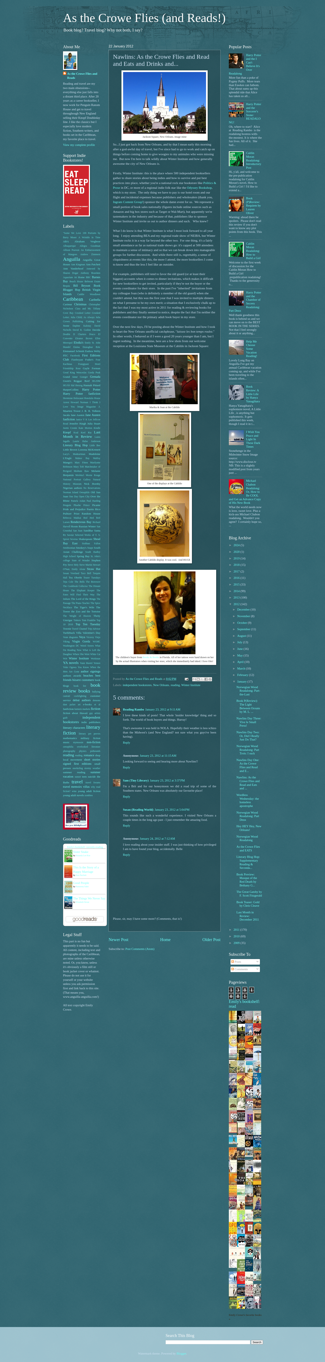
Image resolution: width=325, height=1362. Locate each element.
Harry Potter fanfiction (81, 393)
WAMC (96, 641)
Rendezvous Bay (81, 522)
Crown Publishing (73, 321)
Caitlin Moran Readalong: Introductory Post (253, 160)
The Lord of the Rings (83, 598)
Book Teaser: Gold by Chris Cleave (248, 904)
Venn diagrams (70, 637)
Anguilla (71, 259)
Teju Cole (68, 582)
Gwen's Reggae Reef (76, 380)
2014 (237, 591)
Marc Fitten (81, 462)
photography (69, 751)
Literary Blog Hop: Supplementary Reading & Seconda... (248, 862)
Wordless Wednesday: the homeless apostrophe (247, 800)
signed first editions (77, 763)
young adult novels (73, 795)
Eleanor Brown (83, 338)
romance (89, 755)
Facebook (75, 355)
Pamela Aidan (78, 501)
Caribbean (73, 299)
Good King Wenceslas (74, 372)
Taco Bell (86, 573)
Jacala (66, 415)
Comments (239, 969)
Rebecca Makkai (72, 518)
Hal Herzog (76, 385)
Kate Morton (85, 428)
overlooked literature (88, 746)
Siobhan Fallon (91, 543)
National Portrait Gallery (77, 479)
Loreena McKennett (89, 449)
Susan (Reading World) (138, 809)
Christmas (80, 304)
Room (74, 526)
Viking (66, 641)
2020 (237, 551)
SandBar (88, 530)
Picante (96, 505)
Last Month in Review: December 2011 (247, 916)
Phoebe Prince (82, 505)
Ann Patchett (93, 264)
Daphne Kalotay (82, 326)
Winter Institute (190, 685)
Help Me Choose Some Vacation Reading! (251, 349)
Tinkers (77, 620)
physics (82, 751)
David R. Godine (82, 330)
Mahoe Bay (82, 458)
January (242, 681)
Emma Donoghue (83, 347)
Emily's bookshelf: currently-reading (85, 847)
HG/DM (96, 381)
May (240, 655)
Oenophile (84, 492)
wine (74, 791)
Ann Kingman (78, 264)
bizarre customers (83, 680)
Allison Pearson (71, 250)
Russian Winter (87, 526)
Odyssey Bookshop (199, 187)
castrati (66, 696)
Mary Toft (78, 466)
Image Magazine (86, 406)
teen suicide (89, 776)
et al (97, 704)
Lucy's (66, 454)
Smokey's (81, 547)
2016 (237, 577)
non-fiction (93, 742)
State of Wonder (81, 560)
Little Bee (95, 445)
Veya (82, 637)
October (242, 622)
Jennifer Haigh (77, 423)
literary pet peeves (89, 733)
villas (86, 786)
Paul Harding (93, 501)
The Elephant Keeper (83, 590)
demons (96, 700)
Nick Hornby (92, 483)
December (243, 609)
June (240, 648)
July (240, 642)
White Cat (95, 654)
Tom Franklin (89, 620)
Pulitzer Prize (71, 513)
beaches (88, 675)
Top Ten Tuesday (87, 624)
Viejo (97, 637)
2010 (237, 936)
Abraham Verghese (87, 241)
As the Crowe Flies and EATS (248, 848)
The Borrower (93, 582)
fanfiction (68, 708)
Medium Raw (81, 471)
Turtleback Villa (72, 632)
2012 (237, 604)
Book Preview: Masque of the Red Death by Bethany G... (246, 880)
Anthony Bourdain (90, 273)
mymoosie (78, 742)
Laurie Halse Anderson (86, 441)
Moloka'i (79, 475)
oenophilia (68, 746)
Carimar (67, 304)
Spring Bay (83, 556)
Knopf (67, 432)
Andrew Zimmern (90, 254)
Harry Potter (91, 389)
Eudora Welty (92, 351)
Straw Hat (93, 569)
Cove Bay (68, 313)
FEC (65, 355)
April (240, 662)
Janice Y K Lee (84, 419)
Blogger (181, 1353)
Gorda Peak (94, 372)
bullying (96, 691)
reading (175, 685)
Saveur (70, 535)
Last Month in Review (81, 434)
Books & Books (151, 657)
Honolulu (88, 398)
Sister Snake (80, 852)
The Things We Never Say (89, 898)
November (244, 616)
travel (77, 781)
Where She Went (81, 654)
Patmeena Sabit (82, 886)
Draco (92, 334)
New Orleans (161, 685)
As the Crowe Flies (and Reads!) (144, 18)
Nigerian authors (72, 487)
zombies (89, 795)
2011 (237, 929)
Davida (96, 329)
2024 (237, 545)
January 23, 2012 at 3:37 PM (167, 780)
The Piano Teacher (81, 603)
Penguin (67, 505)
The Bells (79, 582)
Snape (90, 548)
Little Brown (70, 449)
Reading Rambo (133, 709)
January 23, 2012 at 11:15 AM (158, 755)
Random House (91, 513)
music (66, 742)
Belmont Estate (92, 281)
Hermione (68, 398)
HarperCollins (71, 389)
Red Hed (88, 518)
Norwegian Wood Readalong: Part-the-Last (248, 690)
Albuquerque (69, 246)
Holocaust (79, 398)
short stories (92, 759)
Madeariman (79, 454)
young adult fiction (89, 791)
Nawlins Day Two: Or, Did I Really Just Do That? (248, 736)
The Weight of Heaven (77, 616)
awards (77, 675)
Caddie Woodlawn (88, 294)
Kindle (97, 428)
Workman (95, 658)
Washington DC (71, 645)
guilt (65, 717)
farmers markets (82, 709)
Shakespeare (85, 539)
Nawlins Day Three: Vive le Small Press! (248, 722)
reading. (79, 755)
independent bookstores (137, 685)
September (244, 629)
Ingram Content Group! (128, 202)
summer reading (74, 772)
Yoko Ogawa (69, 667)
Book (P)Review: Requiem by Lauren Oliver (253, 206)
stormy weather (92, 768)
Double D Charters (74, 334)
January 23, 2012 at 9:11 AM (162, 709)
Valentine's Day (91, 632)
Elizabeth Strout (82, 902)
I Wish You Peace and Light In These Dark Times (253, 439)
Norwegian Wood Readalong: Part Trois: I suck (247, 749)
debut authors (82, 700)
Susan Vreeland (71, 573)
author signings (90, 671)
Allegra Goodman (90, 246)
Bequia (66, 286)
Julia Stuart (93, 423)
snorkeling (78, 768)
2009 (237, 943)
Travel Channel (79, 629)
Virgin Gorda (81, 641)
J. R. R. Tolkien (91, 410)
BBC (88, 277)
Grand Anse (70, 376)
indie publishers (90, 722)
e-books (87, 704)
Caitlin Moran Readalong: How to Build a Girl (253, 251)
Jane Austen (77, 415)
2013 (237, 597)
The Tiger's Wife (84, 607)
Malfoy (96, 458)
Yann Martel (86, 663)
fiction (95, 709)
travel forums (93, 782)
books (84, 691)
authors (67, 675)
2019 (237, 558)
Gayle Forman (91, 368)
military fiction (90, 738)
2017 (237, 571)
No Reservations (92, 488)
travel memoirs (72, 786)
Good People (81, 883)
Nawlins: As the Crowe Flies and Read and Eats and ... (248, 783)
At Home (79, 277)
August (242, 635)
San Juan (77, 530)
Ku (89, 432)
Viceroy (90, 637)
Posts (236, 961)
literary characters (74, 727)
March (241, 668)
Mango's (67, 462)
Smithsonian (69, 548)
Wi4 (65, 658)
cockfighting (80, 696)
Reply (126, 742)
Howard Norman (79, 402)
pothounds (95, 751)
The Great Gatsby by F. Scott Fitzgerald (249, 893)
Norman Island (70, 492)
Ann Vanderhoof (73, 268)
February (243, 675)
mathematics (70, 738)
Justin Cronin (70, 428)
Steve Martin (85, 565)
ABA (66, 241)
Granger (84, 377)
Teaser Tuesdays (91, 577)
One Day (73, 496)
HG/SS (66, 385)
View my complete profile (79, 145)
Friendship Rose (72, 368)
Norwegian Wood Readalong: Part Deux (247, 816)
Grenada (95, 376)
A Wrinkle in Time (89, 237)
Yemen (96, 663)
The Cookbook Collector (75, 586)
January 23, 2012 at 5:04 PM (172, 809)
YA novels (71, 663)
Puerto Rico (93, 509)
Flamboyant (77, 359)
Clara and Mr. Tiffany (87, 308)
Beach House (76, 281)
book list (80, 686)
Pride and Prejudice (74, 509)
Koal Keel (79, 432)
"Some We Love (72, 233)
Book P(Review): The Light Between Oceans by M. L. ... (248, 706)
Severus (74, 539)
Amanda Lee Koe (83, 855)
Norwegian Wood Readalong (247, 838)
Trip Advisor (94, 629)
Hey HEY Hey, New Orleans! (248, 828)
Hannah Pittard (92, 385)
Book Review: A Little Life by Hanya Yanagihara (253, 394)
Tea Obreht (75, 577)
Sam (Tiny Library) (136, 780)
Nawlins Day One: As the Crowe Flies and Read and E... (247, 765)
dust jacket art (71, 704)
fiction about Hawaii (75, 713)
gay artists (94, 713)
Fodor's (89, 359)
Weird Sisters (87, 645)
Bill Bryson (81, 285)
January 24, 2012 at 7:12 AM (157, 838)
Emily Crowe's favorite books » (245, 1316)
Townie (67, 628)
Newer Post (119, 939)
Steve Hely (73, 565)
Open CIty (84, 496)
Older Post (211, 939)
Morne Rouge (93, 475)
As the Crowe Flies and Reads (82, 76)
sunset (78, 776)
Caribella (94, 299)
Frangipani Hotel (89, 364)
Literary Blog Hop (75, 445)
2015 (237, 584)
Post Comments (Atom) (139, 949)
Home (165, 939)
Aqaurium (68, 277)
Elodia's (78, 342)
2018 (237, 564)
